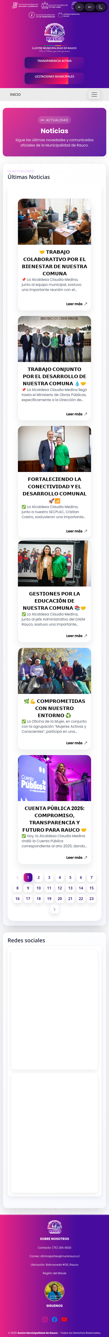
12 (60, 888)
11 (49, 888)
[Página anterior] (17, 877)
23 (91, 898)
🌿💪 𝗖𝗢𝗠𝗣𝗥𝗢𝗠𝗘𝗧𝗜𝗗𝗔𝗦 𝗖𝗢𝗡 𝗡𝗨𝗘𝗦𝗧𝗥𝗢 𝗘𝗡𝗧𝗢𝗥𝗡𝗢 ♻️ (54, 708)
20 (60, 898)
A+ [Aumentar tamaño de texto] (90, 7)
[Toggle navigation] (94, 94)
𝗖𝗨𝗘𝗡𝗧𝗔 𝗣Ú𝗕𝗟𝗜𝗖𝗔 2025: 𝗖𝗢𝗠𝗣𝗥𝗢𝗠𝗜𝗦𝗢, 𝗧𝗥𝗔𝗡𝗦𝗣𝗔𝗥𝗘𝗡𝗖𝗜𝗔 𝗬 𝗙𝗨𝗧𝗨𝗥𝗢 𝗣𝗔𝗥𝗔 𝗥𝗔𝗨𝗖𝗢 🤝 (54, 819)
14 (81, 888)
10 (39, 888)
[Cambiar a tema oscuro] (101, 7)
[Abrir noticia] (54, 222)
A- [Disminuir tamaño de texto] (79, 7)
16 (17, 898)
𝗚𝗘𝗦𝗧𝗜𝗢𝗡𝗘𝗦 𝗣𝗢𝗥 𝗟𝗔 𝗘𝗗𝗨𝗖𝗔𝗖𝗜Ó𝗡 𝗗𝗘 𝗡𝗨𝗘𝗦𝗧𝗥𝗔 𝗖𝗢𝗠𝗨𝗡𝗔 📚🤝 (54, 600)
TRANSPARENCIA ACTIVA (54, 61)
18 (39, 898)
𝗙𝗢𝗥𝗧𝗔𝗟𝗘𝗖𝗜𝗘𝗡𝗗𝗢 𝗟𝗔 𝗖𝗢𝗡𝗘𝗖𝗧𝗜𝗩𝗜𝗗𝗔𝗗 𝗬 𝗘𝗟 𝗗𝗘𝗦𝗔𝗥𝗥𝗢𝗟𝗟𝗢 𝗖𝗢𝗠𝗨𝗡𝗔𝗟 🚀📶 (54, 490)
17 (28, 898)
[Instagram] (45, 1319)
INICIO (15, 94)
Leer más (76, 304)
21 (70, 898)
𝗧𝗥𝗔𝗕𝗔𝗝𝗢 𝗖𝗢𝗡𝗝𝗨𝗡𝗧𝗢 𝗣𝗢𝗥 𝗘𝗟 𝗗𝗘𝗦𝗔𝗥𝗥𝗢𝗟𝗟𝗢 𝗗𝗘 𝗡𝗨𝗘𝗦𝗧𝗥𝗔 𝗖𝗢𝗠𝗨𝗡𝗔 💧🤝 (54, 376)
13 (70, 888)
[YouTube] (64, 1319)
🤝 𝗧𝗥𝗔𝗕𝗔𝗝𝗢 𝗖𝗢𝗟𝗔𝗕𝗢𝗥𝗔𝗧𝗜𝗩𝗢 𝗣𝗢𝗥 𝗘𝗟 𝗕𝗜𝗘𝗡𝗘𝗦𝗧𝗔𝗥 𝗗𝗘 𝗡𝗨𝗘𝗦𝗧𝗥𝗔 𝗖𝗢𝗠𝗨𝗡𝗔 (54, 263)
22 (81, 898)
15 (91, 888)
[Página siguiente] (54, 909)
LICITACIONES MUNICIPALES (54, 76)
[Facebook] (54, 1319)
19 (49, 898)
